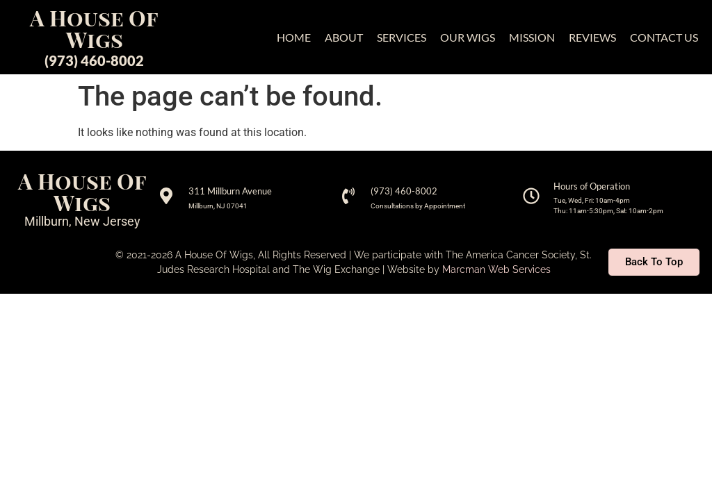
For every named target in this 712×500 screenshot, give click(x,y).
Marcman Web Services (496, 269)
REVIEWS (592, 37)
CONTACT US (664, 37)
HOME (294, 37)
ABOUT (344, 37)
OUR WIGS (467, 37)
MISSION (532, 37)
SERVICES (401, 37)
